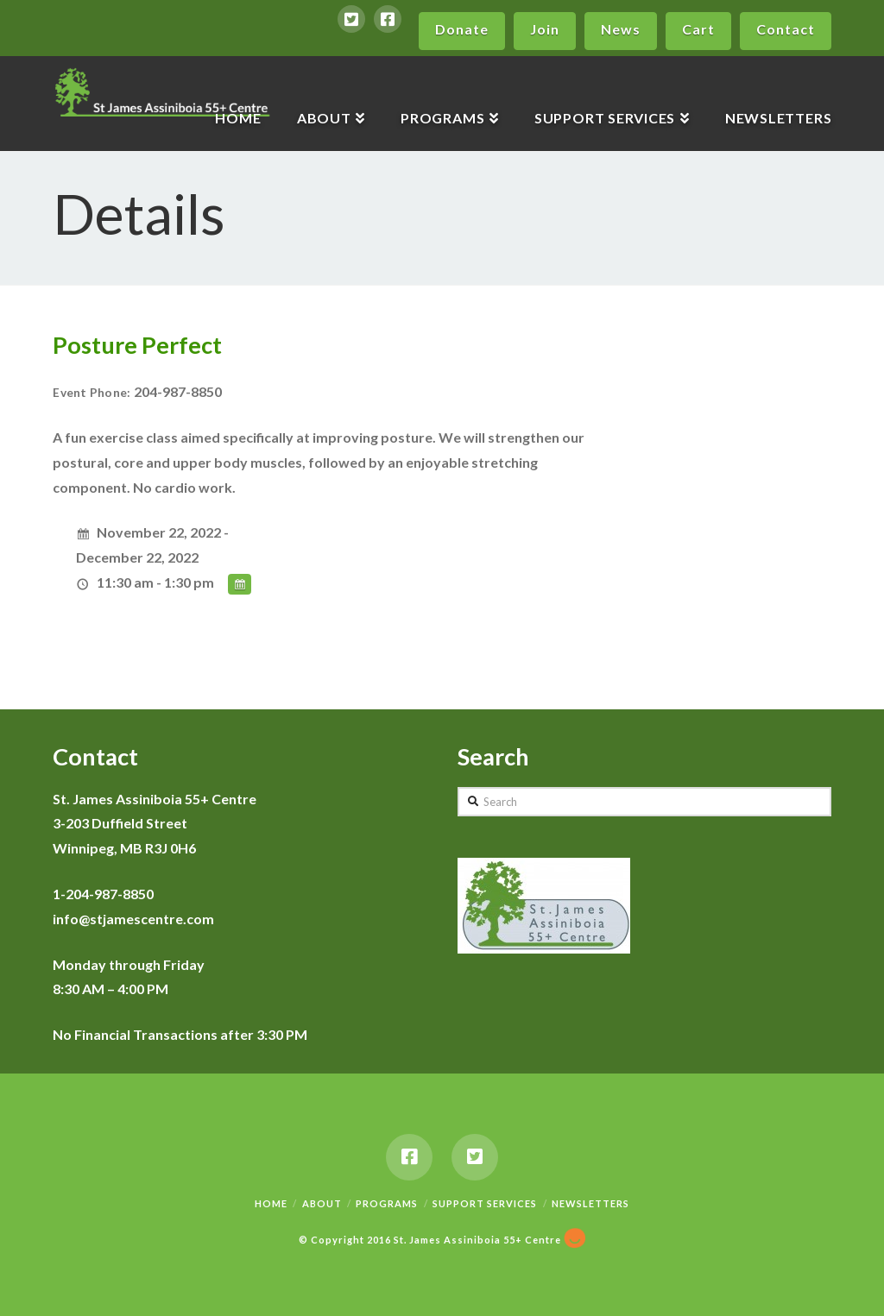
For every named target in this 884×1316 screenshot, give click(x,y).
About (322, 1203)
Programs (387, 1203)
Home (271, 1203)
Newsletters (590, 1203)
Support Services (485, 1203)
